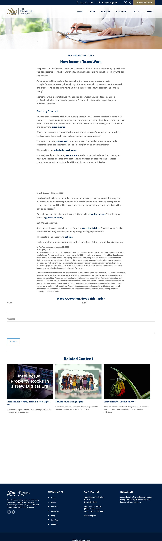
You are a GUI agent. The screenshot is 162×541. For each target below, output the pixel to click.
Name (9, 303)
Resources (55, 511)
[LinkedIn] (125, 2)
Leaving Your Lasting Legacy (69, 401)
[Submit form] (13, 341)
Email (84, 303)
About (53, 502)
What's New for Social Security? (119, 401)
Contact (54, 524)
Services (54, 507)
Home (53, 498)
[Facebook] (129, 2)
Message (11, 319)
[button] (80, 11)
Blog (53, 515)
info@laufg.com (109, 2)
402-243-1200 (86, 2)
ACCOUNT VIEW (144, 2)
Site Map (54, 520)
